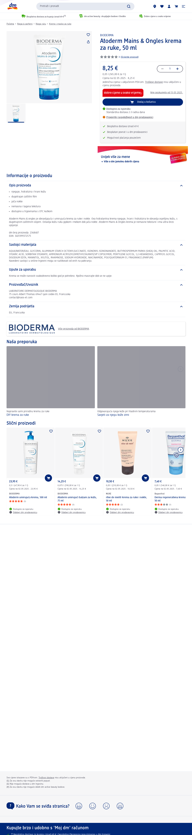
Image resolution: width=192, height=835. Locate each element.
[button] (183, 6)
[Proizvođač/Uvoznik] (96, 284)
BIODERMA (106, 35)
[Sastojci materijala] (96, 245)
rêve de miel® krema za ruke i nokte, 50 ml (126, 499)
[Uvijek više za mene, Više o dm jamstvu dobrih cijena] (143, 159)
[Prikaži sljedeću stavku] (180, 450)
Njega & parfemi (25, 24)
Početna (10, 24)
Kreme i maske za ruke (60, 24)
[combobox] (85, 6)
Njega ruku (41, 24)
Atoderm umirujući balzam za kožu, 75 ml (77, 499)
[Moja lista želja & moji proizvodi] (162, 6)
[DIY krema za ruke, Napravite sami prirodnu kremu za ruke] (51, 381)
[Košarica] (176, 6)
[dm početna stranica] (12, 6)
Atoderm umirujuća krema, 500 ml (28, 497)
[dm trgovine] (155, 6)
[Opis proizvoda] (96, 185)
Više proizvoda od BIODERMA (49, 329)
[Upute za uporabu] (96, 269)
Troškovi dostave (154, 82)
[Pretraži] (128, 6)
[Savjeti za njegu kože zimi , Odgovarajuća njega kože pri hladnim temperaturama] (141, 381)
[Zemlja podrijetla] (96, 306)
